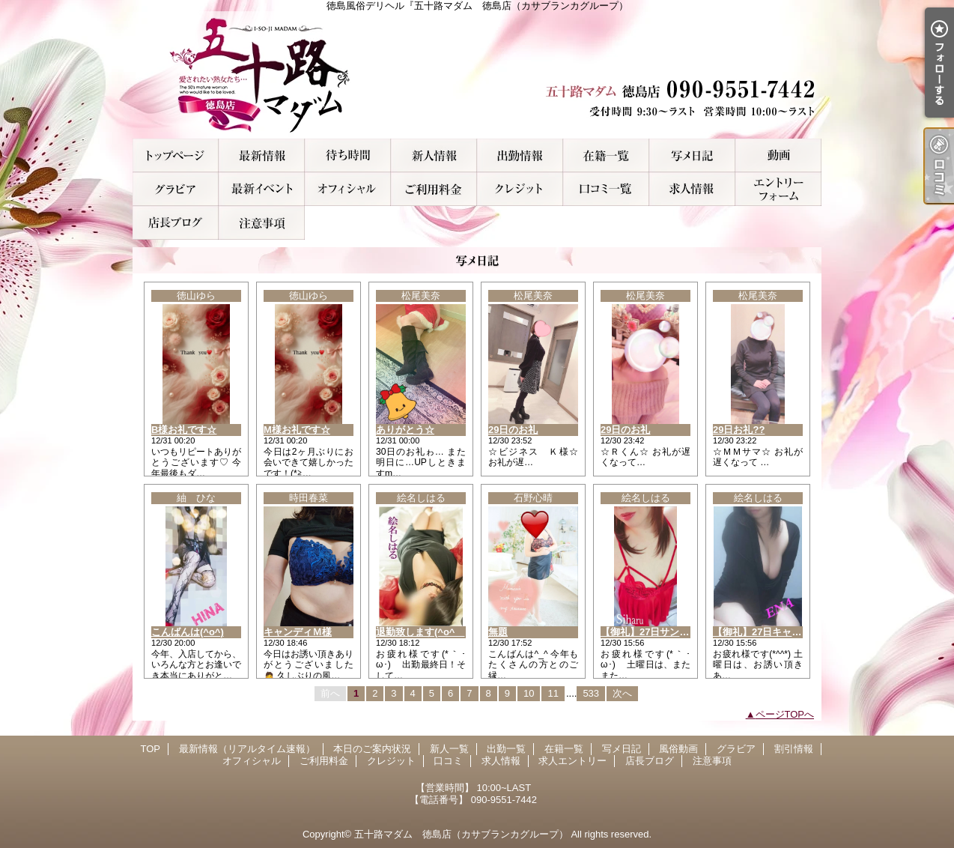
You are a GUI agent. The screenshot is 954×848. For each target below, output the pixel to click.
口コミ (606, 189)
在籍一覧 (606, 155)
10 (528, 693)
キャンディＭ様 (298, 631)
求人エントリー (778, 189)
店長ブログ (176, 223)
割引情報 (262, 189)
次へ (622, 693)
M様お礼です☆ (297, 429)
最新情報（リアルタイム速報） (262, 155)
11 (552, 693)
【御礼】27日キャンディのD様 (780, 631)
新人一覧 (434, 155)
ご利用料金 (434, 189)
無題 (498, 631)
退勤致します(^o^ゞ (420, 631)
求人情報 (692, 189)
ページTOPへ (785, 714)
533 (591, 693)
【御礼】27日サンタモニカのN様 (673, 631)
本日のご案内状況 (348, 155)
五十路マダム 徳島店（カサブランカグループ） (461, 834)
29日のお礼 (513, 429)
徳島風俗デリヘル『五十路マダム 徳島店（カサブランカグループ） (477, 75)
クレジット (520, 189)
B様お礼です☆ (183, 429)
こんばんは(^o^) (187, 631)
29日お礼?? (739, 429)
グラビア (176, 189)
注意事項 (262, 223)
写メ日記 (692, 155)
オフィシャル (348, 189)
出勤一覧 (520, 155)
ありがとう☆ (405, 429)
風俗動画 (778, 155)
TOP (176, 155)
